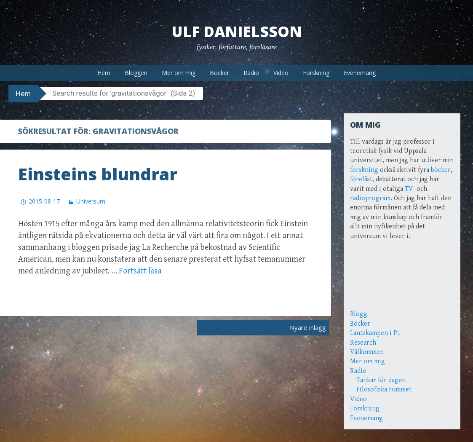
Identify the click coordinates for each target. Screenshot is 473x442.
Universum (90, 201)
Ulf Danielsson (236, 31)
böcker (441, 170)
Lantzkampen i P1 (375, 333)
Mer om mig (178, 73)
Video (281, 73)
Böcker (219, 73)
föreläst (361, 179)
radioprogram (370, 198)
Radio (251, 73)
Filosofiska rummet (384, 390)
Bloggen (136, 73)
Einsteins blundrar (98, 173)
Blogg (358, 314)
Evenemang (360, 73)
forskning (364, 170)
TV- (410, 189)
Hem (103, 73)
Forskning (316, 73)
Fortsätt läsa (140, 271)
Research (363, 343)
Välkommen (367, 352)
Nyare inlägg (308, 327)
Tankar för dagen (381, 380)
